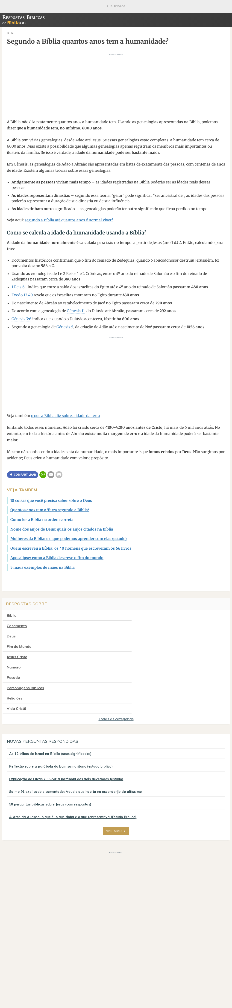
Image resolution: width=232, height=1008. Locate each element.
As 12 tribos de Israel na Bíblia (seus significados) (50, 702)
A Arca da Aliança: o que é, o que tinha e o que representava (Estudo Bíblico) (72, 765)
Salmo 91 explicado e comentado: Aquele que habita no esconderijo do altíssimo (75, 740)
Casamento (135, 615)
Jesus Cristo (17, 636)
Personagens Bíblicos (143, 646)
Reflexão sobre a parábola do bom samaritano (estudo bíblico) (61, 715)
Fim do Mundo (137, 625)
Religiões (14, 656)
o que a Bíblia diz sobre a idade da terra (65, 415)
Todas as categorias (116, 667)
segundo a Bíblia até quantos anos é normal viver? (69, 220)
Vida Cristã (134, 656)
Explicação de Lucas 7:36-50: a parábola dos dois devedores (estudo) (66, 727)
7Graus (26, 988)
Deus (11, 625)
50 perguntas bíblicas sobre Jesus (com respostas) (50, 753)
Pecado (13, 646)
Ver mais (116, 779)
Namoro (132, 636)
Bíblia (12, 615)
